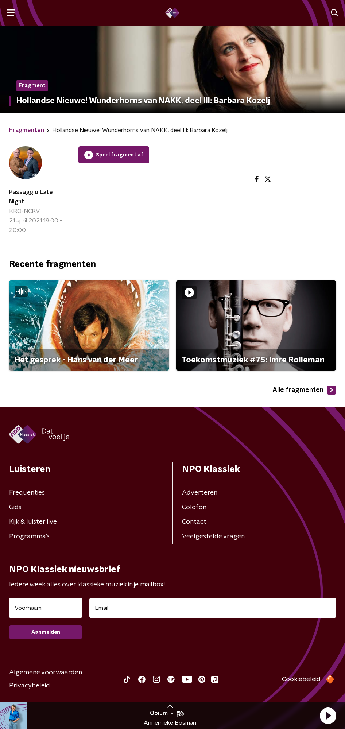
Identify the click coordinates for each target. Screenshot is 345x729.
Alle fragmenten (304, 390)
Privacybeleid (29, 685)
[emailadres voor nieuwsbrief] (212, 608)
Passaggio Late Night (31, 197)
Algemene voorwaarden (45, 672)
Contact (194, 522)
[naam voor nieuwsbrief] (45, 608)
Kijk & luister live (33, 522)
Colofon (194, 507)
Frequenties (27, 492)
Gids (15, 507)
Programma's (29, 536)
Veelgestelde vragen (213, 536)
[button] (328, 715)
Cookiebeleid (301, 679)
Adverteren (199, 492)
